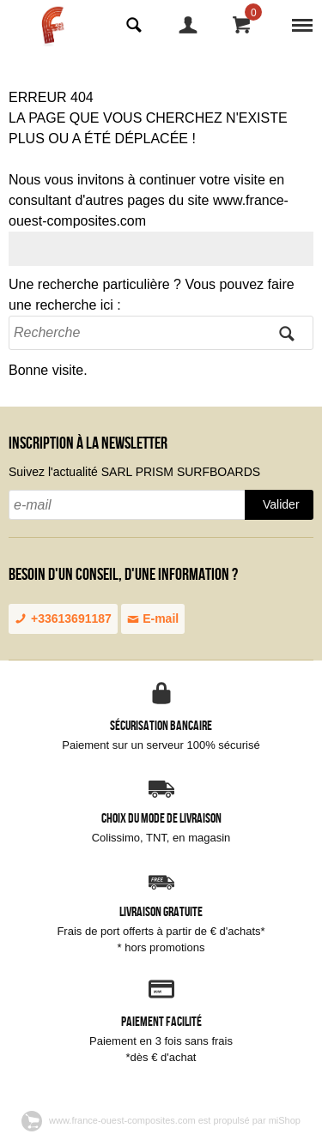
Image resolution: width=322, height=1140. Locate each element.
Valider (281, 504)
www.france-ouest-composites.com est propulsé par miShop (161, 1120)
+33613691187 (63, 618)
